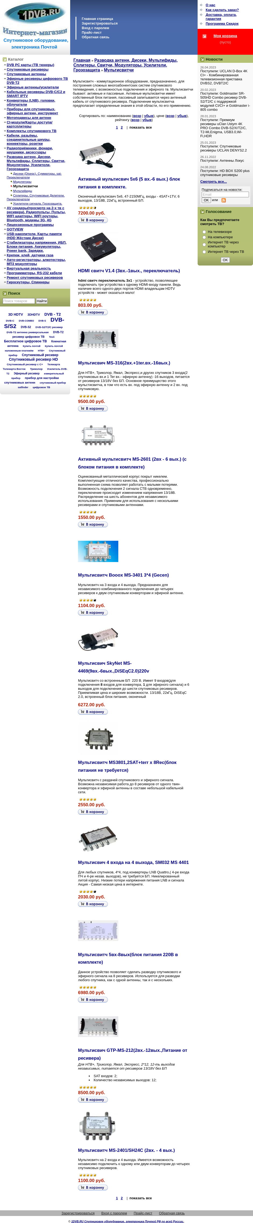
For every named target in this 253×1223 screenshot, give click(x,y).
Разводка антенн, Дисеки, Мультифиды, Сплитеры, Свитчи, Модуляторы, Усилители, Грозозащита (36, 163)
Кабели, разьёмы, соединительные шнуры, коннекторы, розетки (29, 139)
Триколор (36, 368)
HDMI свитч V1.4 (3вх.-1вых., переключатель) (129, 270)
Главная (81, 60)
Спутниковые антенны (26, 74)
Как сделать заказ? (222, 10)
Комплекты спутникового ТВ (31, 131)
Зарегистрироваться (100, 23)
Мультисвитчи (25, 186)
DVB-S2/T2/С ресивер (49, 327)
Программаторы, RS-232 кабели (34, 273)
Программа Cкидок (222, 24)
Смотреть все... (213, 182)
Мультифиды (22, 190)
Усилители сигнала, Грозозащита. (37, 203)
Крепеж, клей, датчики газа (30, 255)
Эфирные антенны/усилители (33, 87)
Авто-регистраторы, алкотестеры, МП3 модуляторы (36, 262)
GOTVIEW (15, 229)
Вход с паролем (95, 28)
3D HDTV (15, 314)
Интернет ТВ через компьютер (223, 244)
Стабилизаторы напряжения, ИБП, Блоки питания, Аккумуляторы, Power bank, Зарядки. (36, 246)
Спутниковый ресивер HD (33, 359)
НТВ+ (41, 350)
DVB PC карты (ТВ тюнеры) (30, 65)
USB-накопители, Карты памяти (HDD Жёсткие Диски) (34, 236)
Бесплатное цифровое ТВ (25, 341)
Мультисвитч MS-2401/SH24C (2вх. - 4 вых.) (126, 1150)
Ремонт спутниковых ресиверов (35, 277)
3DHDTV (33, 314)
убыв (148, 116)
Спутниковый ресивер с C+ (25, 364)
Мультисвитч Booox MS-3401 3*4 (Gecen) (123, 575)
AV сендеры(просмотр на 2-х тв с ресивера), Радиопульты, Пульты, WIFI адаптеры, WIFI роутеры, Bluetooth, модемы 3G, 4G (36, 214)
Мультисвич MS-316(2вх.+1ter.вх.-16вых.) (124, 363)
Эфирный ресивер (27, 373)
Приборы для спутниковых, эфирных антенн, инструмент (32, 111)
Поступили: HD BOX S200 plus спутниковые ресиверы (225, 173)
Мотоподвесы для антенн (29, 118)
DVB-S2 (26, 327)
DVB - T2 (52, 314)
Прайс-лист (92, 32)
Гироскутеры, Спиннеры (28, 282)
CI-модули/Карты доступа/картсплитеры (29, 124)
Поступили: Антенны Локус (222, 161)
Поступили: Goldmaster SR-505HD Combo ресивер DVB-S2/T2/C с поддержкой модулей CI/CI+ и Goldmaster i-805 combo (225, 101)
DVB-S (42, 320)
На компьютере (220, 237)
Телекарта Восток (14, 368)
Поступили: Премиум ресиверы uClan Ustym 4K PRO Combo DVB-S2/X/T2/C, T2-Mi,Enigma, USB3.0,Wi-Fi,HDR (223, 128)
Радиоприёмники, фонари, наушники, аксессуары (30, 150)
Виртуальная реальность (29, 268)
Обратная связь (95, 37)
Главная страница (97, 19)
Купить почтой (31, 346)
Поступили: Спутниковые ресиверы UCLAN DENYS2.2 (223, 148)
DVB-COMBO (26, 320)
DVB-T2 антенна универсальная (28, 332)
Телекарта (53, 364)
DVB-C (10, 320)
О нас (210, 5)
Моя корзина (225, 36)
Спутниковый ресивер (40, 355)
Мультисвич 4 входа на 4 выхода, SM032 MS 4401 (133, 862)
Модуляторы (22, 181)
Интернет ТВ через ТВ (226, 252)
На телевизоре (220, 232)
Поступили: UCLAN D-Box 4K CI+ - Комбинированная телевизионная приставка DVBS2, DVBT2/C (223, 77)
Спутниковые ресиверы (27, 69)
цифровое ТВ (41, 387)
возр (137, 116)
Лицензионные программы (30, 225)
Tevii (51, 337)
